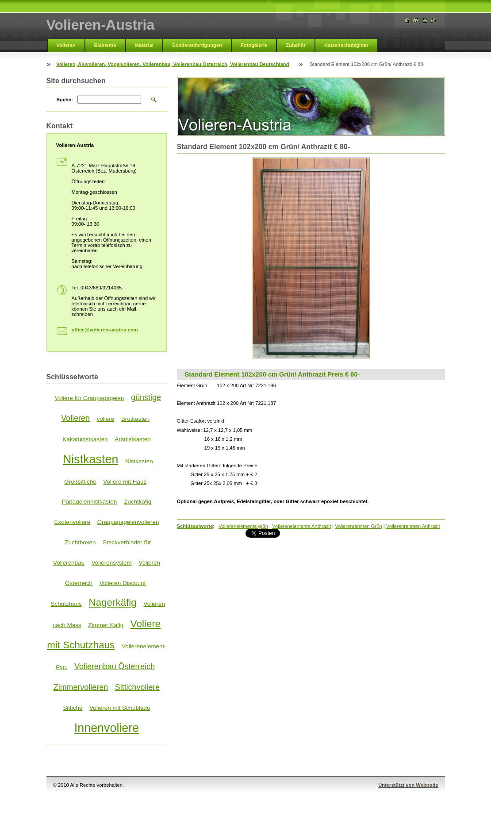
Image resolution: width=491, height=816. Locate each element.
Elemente (105, 45)
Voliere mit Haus (124, 481)
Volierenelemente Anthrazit (301, 526)
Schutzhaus (66, 603)
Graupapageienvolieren (128, 522)
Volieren (66, 45)
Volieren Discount (123, 583)
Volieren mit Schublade (119, 707)
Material (144, 45)
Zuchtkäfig (137, 501)
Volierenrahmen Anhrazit (413, 526)
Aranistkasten (132, 439)
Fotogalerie (254, 45)
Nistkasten (90, 459)
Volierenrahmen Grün (358, 526)
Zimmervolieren (81, 687)
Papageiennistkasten (89, 501)
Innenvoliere (106, 728)
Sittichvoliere (137, 687)
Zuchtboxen (80, 542)
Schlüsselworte (195, 526)
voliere (106, 419)
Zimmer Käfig (105, 625)
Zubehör (296, 45)
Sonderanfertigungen (197, 45)
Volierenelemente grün (243, 526)
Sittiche (72, 707)
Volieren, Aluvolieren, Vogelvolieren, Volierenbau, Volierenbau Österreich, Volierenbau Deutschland (172, 64)
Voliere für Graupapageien (89, 398)
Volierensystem (112, 562)
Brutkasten (135, 419)
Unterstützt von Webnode (408, 785)
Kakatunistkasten (84, 439)
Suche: (65, 99)
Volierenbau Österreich (114, 666)
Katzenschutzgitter (346, 45)
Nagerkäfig (112, 602)
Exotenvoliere (72, 522)
